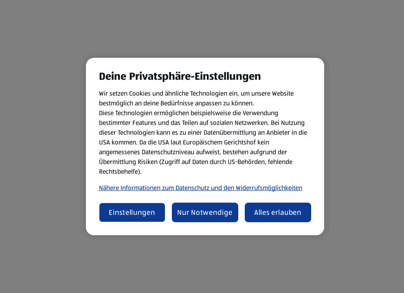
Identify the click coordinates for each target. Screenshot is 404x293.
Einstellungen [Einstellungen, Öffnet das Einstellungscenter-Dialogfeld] (132, 212)
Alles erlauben (278, 212)
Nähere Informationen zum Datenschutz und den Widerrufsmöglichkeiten (200, 187)
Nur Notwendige (205, 212)
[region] (205, 146)
